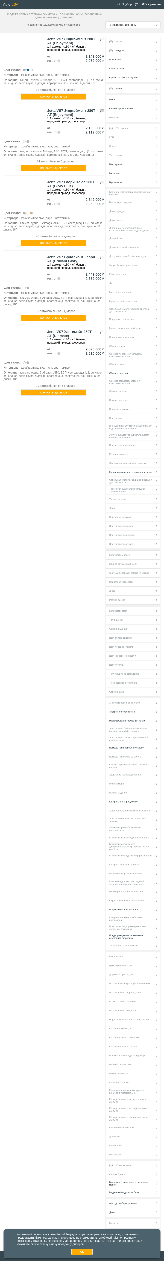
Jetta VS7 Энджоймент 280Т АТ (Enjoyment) (71, 41)
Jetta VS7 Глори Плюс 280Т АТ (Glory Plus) (70, 184)
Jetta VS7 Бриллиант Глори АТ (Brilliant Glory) (71, 259)
